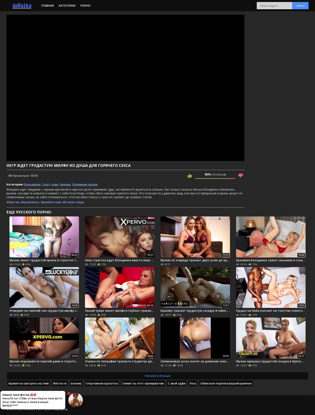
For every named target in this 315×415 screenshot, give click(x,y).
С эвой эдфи (176, 383)
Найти (300, 6)
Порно (85, 5)
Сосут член (50, 184)
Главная (47, 5)
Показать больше (158, 376)
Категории (67, 5)
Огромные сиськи (84, 184)
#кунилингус (30, 202)
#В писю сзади (73, 202)
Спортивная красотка (102, 383)
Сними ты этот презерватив (143, 383)
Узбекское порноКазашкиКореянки (226, 383)
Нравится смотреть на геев (28, 383)
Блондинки (32, 184)
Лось (192, 383)
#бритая (12, 202)
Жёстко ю (60, 383)
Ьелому (76, 383)
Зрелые (65, 184)
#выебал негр (51, 202)
